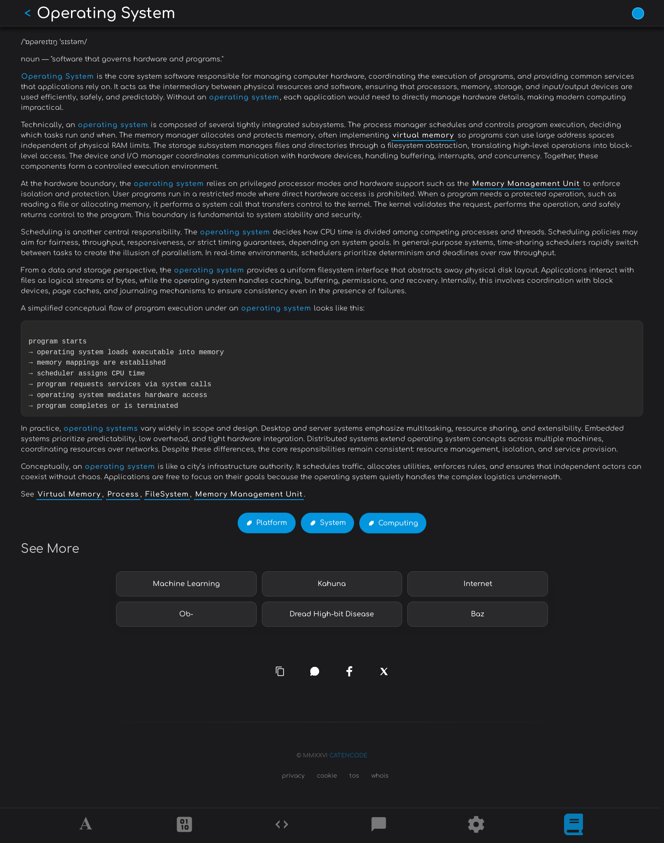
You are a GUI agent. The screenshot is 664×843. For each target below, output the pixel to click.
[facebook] (349, 671)
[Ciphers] (184, 825)
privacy (293, 775)
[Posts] (378, 825)
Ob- (186, 614)
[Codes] (281, 825)
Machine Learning (186, 584)
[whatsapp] (315, 671)
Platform (271, 523)
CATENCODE (348, 756)
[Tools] (476, 825)
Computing (398, 524)
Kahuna (332, 584)
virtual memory (423, 135)
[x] (384, 677)
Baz (477, 614)
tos (354, 775)
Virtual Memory (69, 494)
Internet (478, 584)
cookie (327, 775)
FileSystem (167, 494)
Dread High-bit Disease (332, 614)
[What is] (573, 825)
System (333, 523)
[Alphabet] (87, 825)
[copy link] (280, 671)
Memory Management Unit (526, 184)
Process (123, 494)
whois (380, 775)
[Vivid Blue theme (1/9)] (638, 13)
